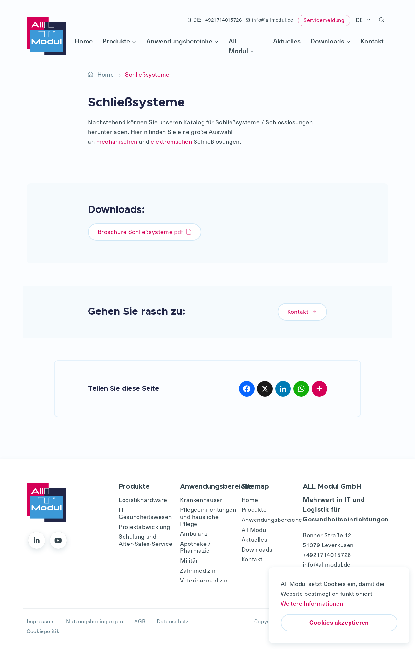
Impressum (41, 621)
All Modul (242, 45)
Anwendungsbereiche (182, 40)
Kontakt (372, 40)
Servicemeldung (324, 20)
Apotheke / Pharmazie (195, 547)
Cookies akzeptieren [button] (339, 622)
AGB (140, 621)
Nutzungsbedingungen (94, 621)
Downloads (330, 40)
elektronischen (171, 141)
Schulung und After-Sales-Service (145, 539)
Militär (189, 560)
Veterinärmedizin (203, 580)
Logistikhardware (143, 500)
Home (84, 40)
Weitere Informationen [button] (312, 603)
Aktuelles (287, 40)
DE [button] (360, 20)
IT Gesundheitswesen (145, 512)
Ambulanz (194, 533)
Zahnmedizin (197, 570)
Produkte (119, 40)
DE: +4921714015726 (214, 20)
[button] (381, 20)
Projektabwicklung (144, 526)
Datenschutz (173, 621)
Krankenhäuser (201, 500)
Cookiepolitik (43, 631)
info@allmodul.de (269, 20)
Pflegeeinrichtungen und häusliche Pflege (207, 516)
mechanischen (116, 141)
